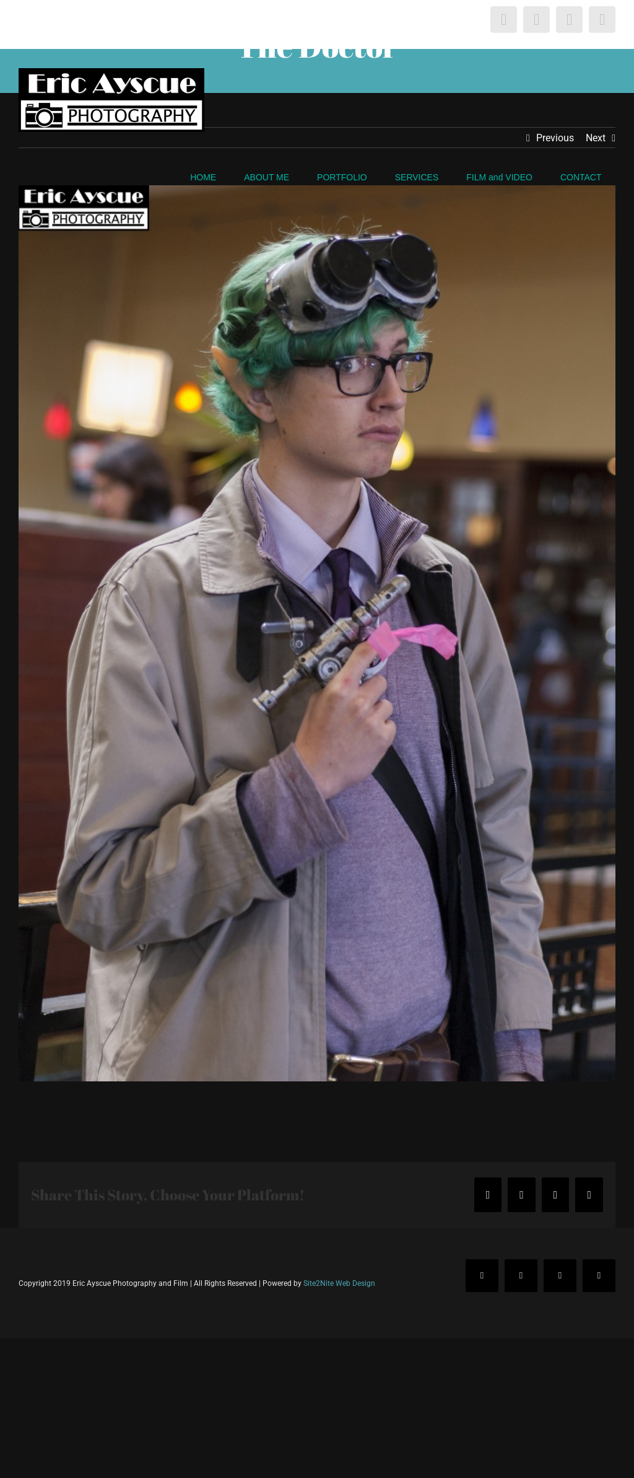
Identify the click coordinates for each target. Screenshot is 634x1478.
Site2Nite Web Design (339, 1283)
